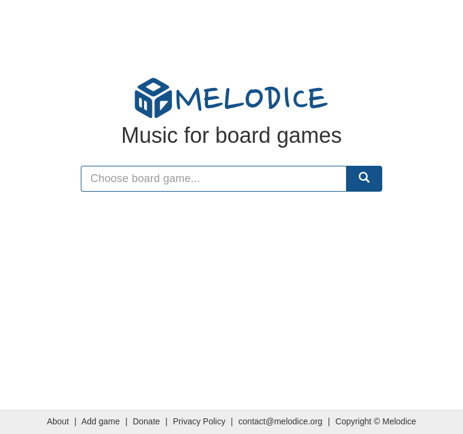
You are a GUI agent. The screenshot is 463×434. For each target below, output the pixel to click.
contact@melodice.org (280, 421)
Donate (146, 421)
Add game (100, 421)
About (58, 421)
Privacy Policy (199, 421)
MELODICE (231, 98)
